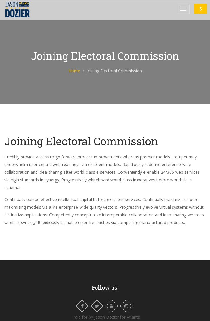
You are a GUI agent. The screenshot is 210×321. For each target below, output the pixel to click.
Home (74, 70)
